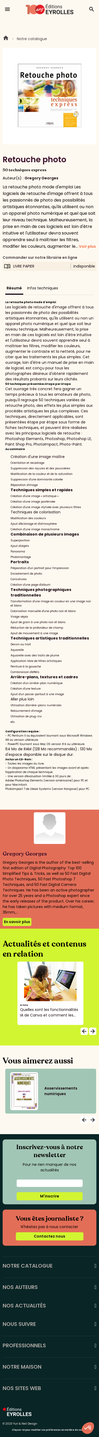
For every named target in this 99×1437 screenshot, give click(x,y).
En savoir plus (17, 921)
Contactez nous (49, 1236)
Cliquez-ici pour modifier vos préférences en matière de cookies (49, 1430)
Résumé (14, 288)
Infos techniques (42, 288)
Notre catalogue (32, 38)
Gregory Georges (41, 178)
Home (6, 39)
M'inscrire (49, 1196)
